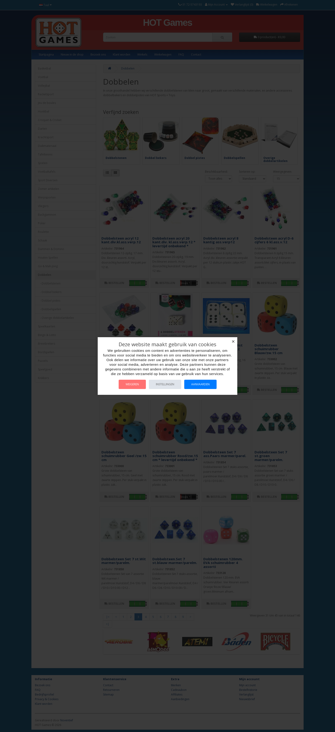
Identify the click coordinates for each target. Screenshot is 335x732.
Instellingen (165, 384)
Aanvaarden (200, 384)
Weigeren (132, 384)
